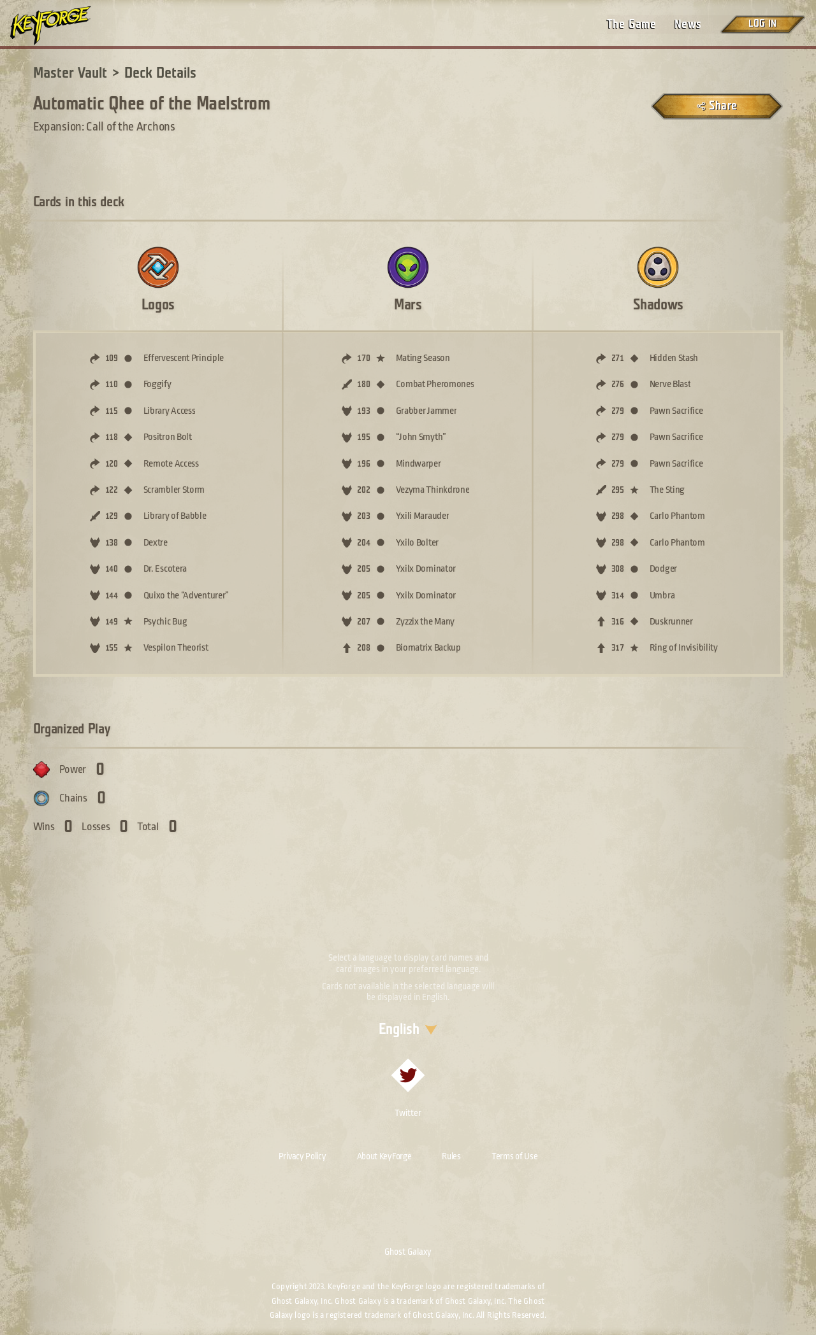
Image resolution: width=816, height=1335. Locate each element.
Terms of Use (514, 1156)
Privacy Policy (302, 1156)
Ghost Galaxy (408, 1252)
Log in (762, 24)
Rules (451, 1156)
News (688, 24)
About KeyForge (384, 1156)
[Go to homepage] (61, 25)
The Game (631, 24)
